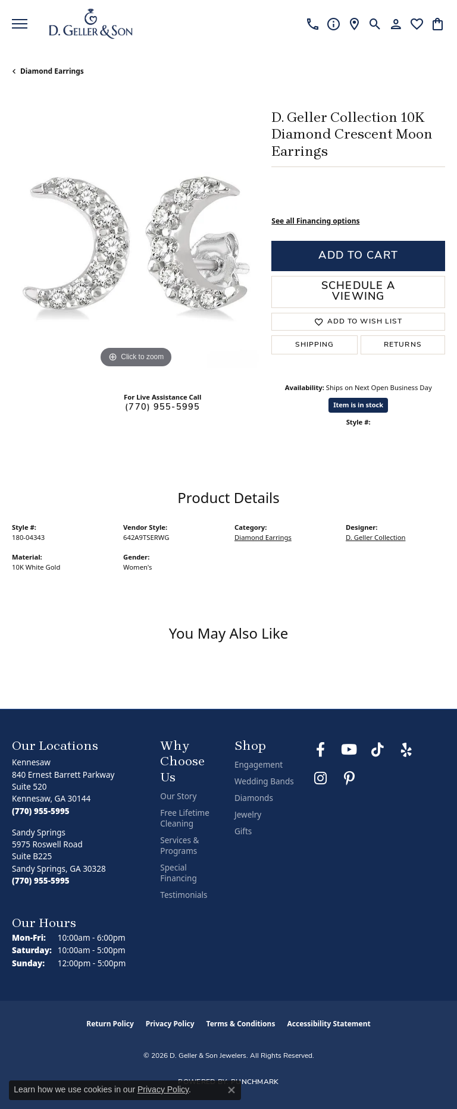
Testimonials (183, 895)
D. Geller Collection (375, 537)
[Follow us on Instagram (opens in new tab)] (321, 778)
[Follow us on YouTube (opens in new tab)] (349, 750)
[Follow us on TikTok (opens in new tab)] (378, 750)
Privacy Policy (170, 1024)
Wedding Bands (264, 781)
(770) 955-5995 (162, 407)
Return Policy (110, 1024)
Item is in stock (358, 404)
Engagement (258, 764)
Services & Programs (179, 845)
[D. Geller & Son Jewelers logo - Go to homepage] (91, 24)
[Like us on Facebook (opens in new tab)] (321, 750)
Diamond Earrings (52, 71)
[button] (375, 24)
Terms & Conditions (241, 1024)
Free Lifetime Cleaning (184, 818)
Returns (403, 344)
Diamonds (253, 798)
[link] (312, 24)
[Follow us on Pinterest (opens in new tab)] (349, 778)
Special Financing (178, 873)
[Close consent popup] (231, 1090)
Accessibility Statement (328, 1024)
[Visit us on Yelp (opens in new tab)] (406, 750)
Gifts (243, 831)
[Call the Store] (41, 811)
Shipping (314, 344)
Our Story (178, 796)
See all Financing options (315, 221)
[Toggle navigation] (19, 23)
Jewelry (247, 814)
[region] (135, 246)
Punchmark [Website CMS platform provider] (255, 1082)
